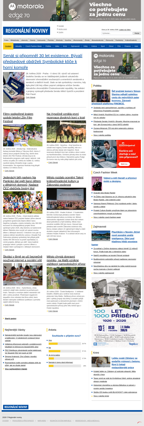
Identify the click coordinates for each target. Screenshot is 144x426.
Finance (128, 46)
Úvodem (8, 46)
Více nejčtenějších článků (16, 369)
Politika (48, 46)
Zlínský (87, 40)
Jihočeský (59, 40)
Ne (50, 348)
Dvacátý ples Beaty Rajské (104, 193)
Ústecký (32, 40)
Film (119, 46)
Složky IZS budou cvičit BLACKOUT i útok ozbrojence (115, 392)
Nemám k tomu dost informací (61, 362)
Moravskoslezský (98, 40)
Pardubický (119, 40)
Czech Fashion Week (34, 46)
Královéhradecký (131, 40)
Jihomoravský (78, 40)
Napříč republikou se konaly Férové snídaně (111, 255)
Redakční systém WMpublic (60, 421)
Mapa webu (42, 421)
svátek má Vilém (125, 30)
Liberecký (24, 40)
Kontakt (61, 26)
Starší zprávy (10, 318)
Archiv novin (62, 29)
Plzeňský (51, 40)
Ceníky (60, 32)
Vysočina (68, 40)
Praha (6, 40)
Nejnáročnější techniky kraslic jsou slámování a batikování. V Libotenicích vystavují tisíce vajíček (23, 338)
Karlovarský (41, 40)
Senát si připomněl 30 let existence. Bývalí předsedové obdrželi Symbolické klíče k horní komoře (42, 61)
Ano (50, 340)
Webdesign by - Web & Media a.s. (87, 421)
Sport (103, 46)
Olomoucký (109, 40)
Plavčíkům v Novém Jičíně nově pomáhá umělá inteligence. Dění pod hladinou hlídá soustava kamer (116, 238)
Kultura (94, 46)
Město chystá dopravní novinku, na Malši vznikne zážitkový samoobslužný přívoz (66, 260)
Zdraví (111, 46)
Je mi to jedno (54, 355)
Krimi (65, 46)
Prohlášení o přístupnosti (23, 421)
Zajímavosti (75, 46)
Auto (136, 46)
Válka (57, 46)
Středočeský (14, 40)
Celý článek (30, 97)
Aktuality (18, 46)
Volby (85, 46)
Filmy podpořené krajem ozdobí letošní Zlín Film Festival (18, 117)
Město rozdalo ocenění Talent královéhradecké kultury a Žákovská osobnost (65, 181)
